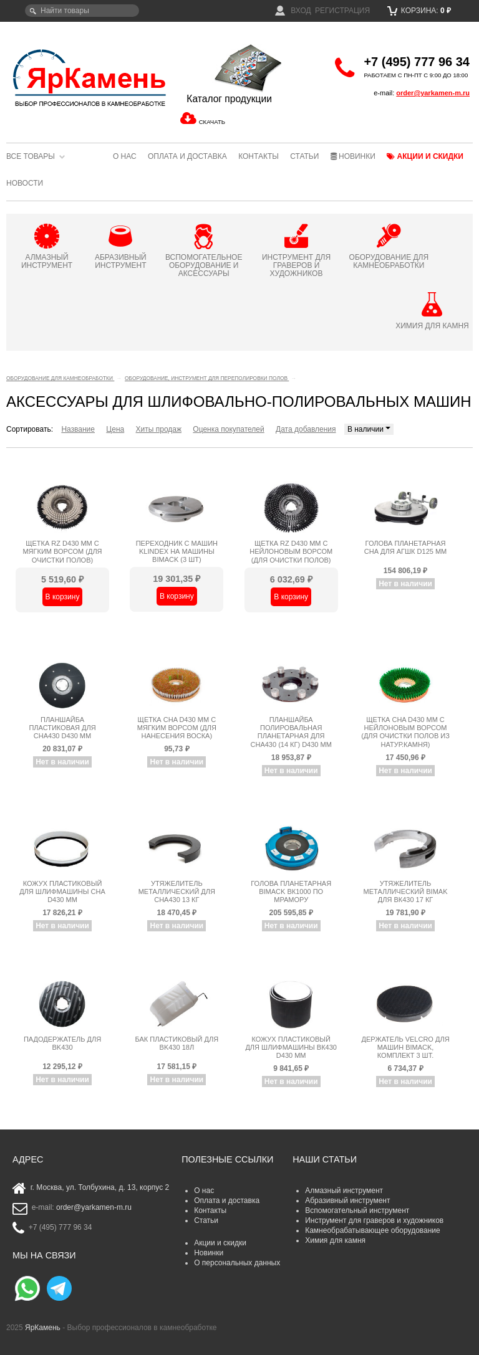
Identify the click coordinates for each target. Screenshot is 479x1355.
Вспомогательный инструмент (357, 1210)
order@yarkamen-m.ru (433, 93)
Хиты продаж (158, 429)
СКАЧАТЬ (212, 121)
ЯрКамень (42, 1327)
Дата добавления (306, 429)
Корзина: (419, 11)
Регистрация (342, 10)
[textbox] (82, 10)
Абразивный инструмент (347, 1200)
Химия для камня (335, 1240)
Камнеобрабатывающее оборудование (372, 1230)
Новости (24, 183)
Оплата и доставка (187, 156)
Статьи (304, 156)
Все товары (30, 156)
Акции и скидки (425, 156)
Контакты (258, 156)
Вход (293, 11)
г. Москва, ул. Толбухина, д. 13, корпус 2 (100, 1187)
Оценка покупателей (228, 429)
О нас (125, 156)
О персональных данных (237, 1262)
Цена (115, 429)
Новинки (353, 156)
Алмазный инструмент (344, 1190)
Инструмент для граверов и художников (374, 1220)
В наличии (368, 429)
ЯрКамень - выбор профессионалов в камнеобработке (84, 77)
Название (78, 429)
